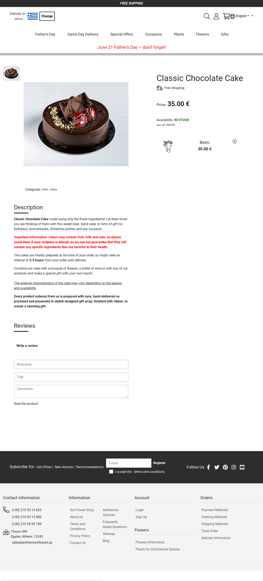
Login (140, 510)
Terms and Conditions (77, 526)
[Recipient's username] (128, 463)
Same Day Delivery (83, 34)
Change (47, 16)
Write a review (27, 346)
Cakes (53, 189)
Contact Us (78, 543)
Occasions (153, 34)
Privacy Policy (80, 536)
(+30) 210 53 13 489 (27, 517)
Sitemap (109, 534)
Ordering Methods (214, 517)
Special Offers (121, 34)
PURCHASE (197, 170)
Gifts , (45, 189)
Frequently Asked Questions (115, 524)
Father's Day (45, 34)
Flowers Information (150, 542)
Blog (106, 541)
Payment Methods (214, 510)
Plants (179, 34)
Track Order (209, 531)
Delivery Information (216, 538)
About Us (76, 517)
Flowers (202, 34)
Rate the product (26, 404)
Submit (21, 416)
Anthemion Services (111, 512)
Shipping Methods (214, 524)
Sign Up (141, 517)
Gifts (224, 34)
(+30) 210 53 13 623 (27, 510)
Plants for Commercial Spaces (158, 549)
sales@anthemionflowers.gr (32, 542)
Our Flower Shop (82, 510)
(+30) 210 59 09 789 (27, 524)
